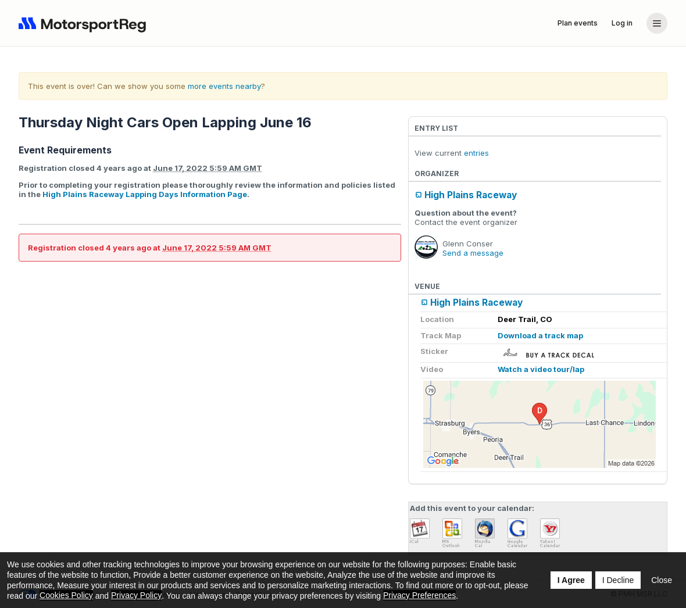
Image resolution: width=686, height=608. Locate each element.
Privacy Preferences (419, 595)
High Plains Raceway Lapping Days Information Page (144, 194)
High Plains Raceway (470, 195)
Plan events (578, 23)
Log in (622, 23)
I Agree (571, 580)
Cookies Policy (66, 595)
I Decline (618, 580)
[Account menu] (656, 23)
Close (661, 580)
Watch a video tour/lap (541, 369)
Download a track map (540, 335)
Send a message (472, 252)
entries (476, 153)
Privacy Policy (136, 595)
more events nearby (224, 86)
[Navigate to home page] (85, 23)
